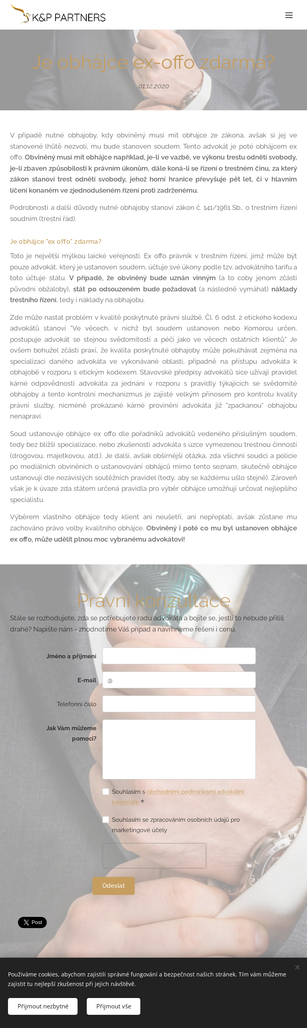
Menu (289, 15)
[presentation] (154, 856)
